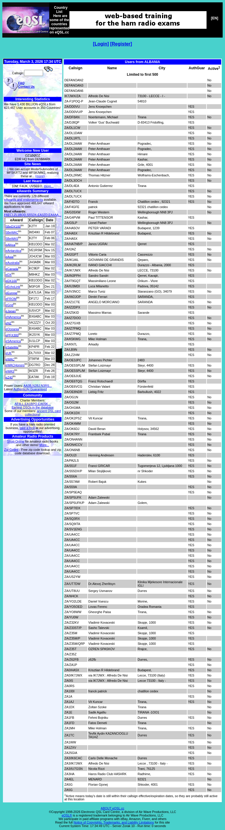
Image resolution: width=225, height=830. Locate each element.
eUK (9, 353)
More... (44, 445)
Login (101, 43)
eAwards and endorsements (23, 199)
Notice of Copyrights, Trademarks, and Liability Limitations (114, 822)
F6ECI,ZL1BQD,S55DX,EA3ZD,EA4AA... (32, 215)
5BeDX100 (13, 226)
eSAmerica (13, 341)
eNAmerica (13, 317)
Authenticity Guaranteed (30, 389)
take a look (27, 428)
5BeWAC (12, 232)
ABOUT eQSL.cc (112, 808)
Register (121, 43)
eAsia (9, 256)
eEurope (11, 292)
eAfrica (10, 244)
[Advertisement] (32, 129)
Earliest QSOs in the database (33, 407)
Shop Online (15, 441)
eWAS (10, 371)
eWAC (10, 359)
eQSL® (67, 815)
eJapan (11, 311)
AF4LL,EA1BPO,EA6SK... (33, 404)
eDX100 (11, 280)
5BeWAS (12, 238)
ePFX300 (12, 335)
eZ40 (9, 377)
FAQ (21, 83)
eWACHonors (15, 365)
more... (49, 186)
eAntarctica (13, 250)
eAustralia (12, 262)
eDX (9, 274)
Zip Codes (11, 449)
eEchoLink (13, 287)
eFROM (11, 299)
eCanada (12, 268)
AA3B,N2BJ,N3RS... (37, 385)
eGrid (9, 305)
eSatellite (12, 347)
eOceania (12, 329)
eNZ (8, 323)
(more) (40, 176)
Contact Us (26, 86)
